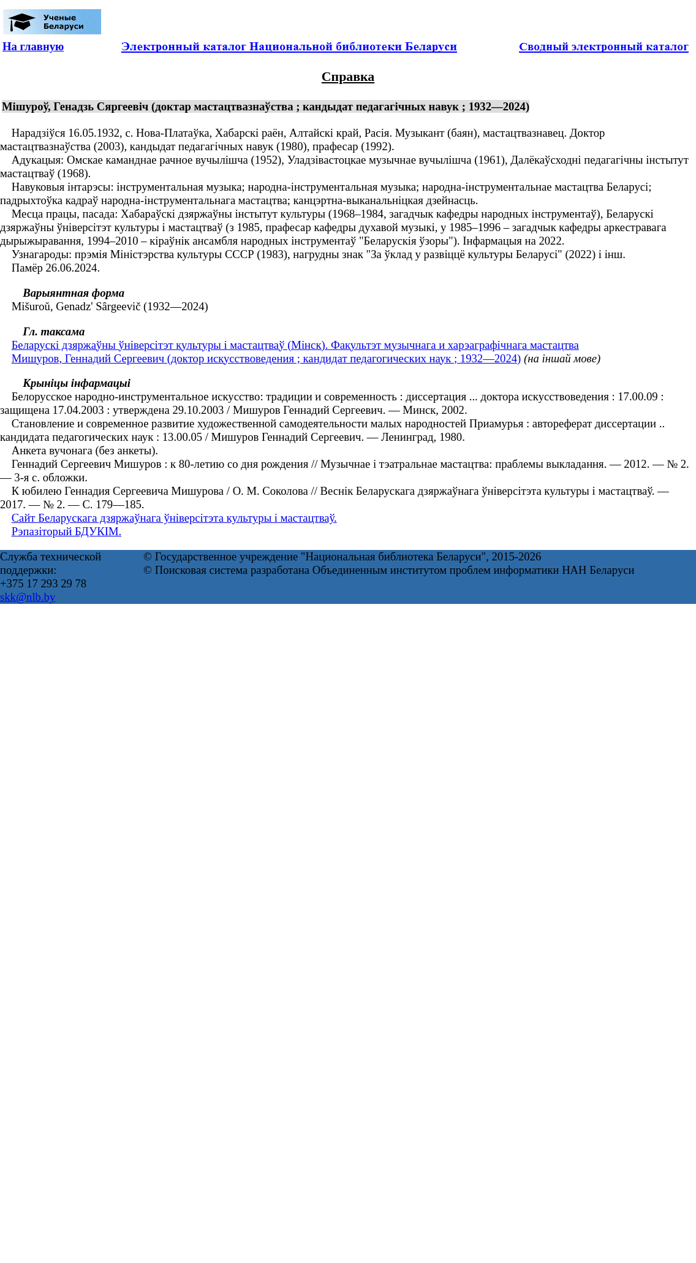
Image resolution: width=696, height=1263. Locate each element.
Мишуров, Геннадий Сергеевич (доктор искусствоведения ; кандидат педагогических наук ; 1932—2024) (266, 358)
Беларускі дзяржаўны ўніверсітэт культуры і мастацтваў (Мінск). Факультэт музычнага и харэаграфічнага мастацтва (295, 344)
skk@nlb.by (27, 596)
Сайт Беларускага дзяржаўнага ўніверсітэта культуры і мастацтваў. (174, 517)
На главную (33, 46)
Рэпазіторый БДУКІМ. (66, 531)
